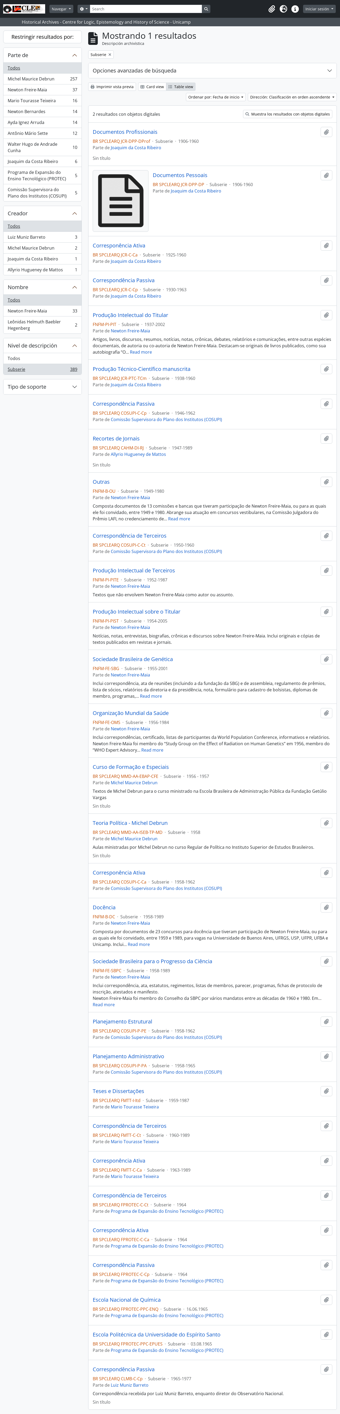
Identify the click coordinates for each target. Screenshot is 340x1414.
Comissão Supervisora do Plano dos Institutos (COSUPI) (42, 193)
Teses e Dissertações (118, 1091)
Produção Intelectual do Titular (130, 315)
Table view (180, 86)
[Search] (146, 9)
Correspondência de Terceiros (130, 536)
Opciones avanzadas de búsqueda (134, 70)
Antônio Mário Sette (42, 134)
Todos (14, 68)
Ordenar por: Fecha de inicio (214, 97)
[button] (272, 9)
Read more (141, 352)
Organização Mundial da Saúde (131, 713)
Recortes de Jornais (116, 438)
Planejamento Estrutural (122, 1021)
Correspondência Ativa (120, 1230)
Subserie (42, 370)
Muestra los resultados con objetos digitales (287, 114)
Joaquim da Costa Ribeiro (42, 162)
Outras (101, 482)
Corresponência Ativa (119, 245)
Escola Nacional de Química (127, 1300)
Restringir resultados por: (42, 36)
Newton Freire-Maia (42, 91)
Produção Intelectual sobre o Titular (136, 612)
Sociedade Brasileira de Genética (133, 659)
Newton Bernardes (42, 112)
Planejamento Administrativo (128, 1056)
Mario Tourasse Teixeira (42, 101)
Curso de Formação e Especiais (131, 767)
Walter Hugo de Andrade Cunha (42, 147)
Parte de (18, 55)
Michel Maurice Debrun (42, 80)
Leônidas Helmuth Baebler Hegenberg (42, 325)
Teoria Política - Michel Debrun (130, 823)
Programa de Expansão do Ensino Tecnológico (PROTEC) (42, 175)
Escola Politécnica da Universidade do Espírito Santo (156, 1334)
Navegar (60, 8)
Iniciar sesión (317, 8)
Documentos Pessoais (180, 175)
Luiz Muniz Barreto (42, 238)
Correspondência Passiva (124, 280)
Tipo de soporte (27, 386)
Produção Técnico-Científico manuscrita (141, 369)
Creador (18, 213)
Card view (152, 86)
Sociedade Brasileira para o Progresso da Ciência (152, 961)
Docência (104, 907)
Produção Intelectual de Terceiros (134, 570)
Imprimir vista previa (112, 86)
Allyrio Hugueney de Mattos (42, 271)
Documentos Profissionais (125, 132)
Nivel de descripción (32, 345)
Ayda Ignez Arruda (42, 123)
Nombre (18, 287)
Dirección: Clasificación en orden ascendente (290, 97)
